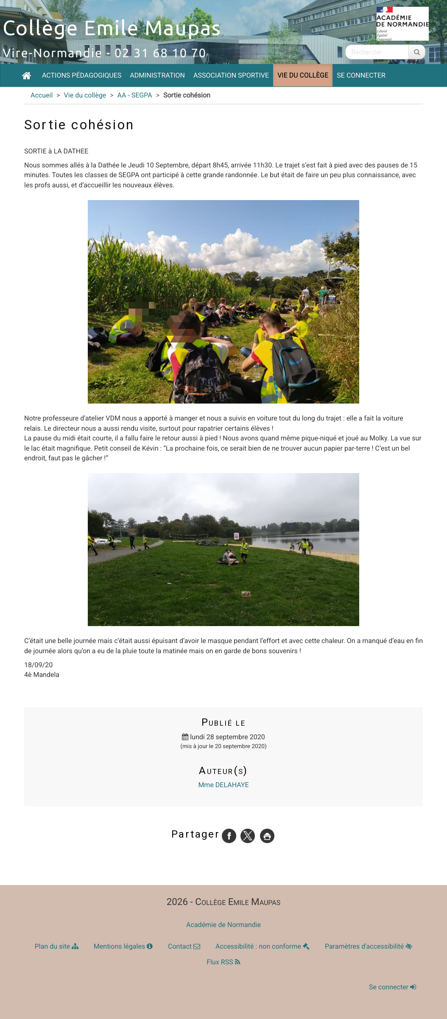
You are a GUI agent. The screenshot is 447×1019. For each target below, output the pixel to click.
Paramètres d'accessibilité (368, 946)
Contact (184, 946)
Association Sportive (231, 75)
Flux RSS (223, 962)
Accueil (42, 95)
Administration (157, 75)
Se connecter (361, 75)
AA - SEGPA (134, 95)
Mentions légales (123, 946)
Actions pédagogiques (81, 75)
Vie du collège (302, 75)
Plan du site (56, 946)
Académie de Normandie (223, 925)
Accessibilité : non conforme (262, 946)
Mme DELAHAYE (223, 785)
